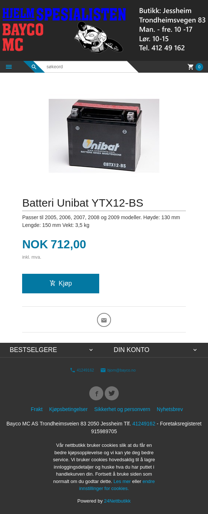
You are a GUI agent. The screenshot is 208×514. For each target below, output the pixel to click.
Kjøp (60, 283)
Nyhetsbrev (170, 409)
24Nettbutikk (117, 501)
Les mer (123, 481)
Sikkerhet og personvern (122, 409)
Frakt (36, 409)
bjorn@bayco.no (118, 370)
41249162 (82, 370)
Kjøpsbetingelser (68, 409)
